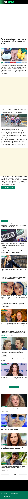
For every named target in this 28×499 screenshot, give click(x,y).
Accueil (2, 493)
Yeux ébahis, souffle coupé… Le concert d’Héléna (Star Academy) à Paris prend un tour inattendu (13, 251)
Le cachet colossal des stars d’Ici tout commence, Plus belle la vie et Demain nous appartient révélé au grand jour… (13, 333)
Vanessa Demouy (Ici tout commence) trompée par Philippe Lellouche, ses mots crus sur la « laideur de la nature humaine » (13, 305)
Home (2, 36)
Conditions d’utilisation (14, 493)
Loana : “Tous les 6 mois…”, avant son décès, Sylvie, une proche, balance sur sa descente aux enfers (13, 277)
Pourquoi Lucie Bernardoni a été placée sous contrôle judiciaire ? (13, 359)
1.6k (13, 280)
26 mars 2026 (3, 411)
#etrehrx (14, 496)
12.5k (7, 470)
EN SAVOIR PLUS (9, 187)
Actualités (5, 36)
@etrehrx (3, 280)
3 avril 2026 (8, 280)
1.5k (13, 335)
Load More (14, 474)
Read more (4, 247)
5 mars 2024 (3, 470)
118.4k (7, 411)
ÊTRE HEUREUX (6, 496)
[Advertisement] (14, 20)
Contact (6, 493)
